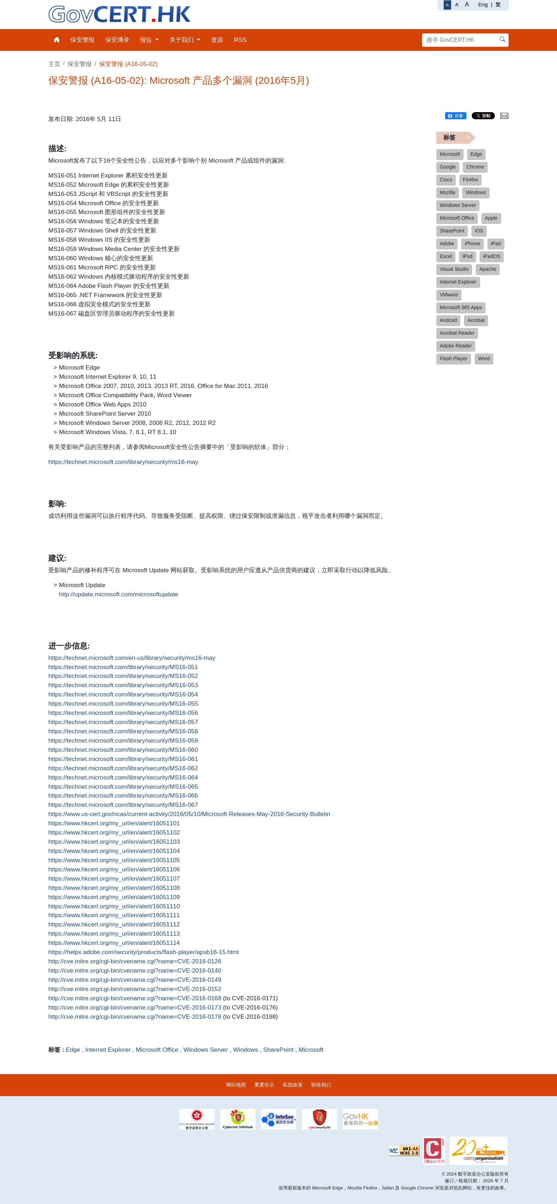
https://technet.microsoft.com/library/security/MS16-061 (123, 759)
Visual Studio (454, 269)
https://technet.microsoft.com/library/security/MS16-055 (123, 703)
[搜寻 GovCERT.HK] (465, 40)
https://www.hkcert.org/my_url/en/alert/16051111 (114, 915)
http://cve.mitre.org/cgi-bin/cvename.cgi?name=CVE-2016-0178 (134, 1017)
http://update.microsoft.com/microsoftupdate (118, 594)
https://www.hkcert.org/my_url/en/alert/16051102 (114, 832)
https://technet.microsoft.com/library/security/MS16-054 (123, 694)
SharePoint (278, 1049)
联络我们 (321, 1085)
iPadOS (491, 256)
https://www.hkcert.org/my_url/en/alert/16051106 (114, 869)
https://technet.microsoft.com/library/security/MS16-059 (123, 740)
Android (448, 320)
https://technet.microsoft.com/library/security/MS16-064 (123, 777)
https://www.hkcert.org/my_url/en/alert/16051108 (114, 888)
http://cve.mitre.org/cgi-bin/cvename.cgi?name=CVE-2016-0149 (134, 980)
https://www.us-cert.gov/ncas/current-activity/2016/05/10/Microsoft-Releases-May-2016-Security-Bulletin (189, 814)
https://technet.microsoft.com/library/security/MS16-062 (123, 768)
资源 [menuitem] (217, 39)
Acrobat (476, 320)
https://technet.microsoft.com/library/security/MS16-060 (123, 750)
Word (484, 358)
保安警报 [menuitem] (82, 39)
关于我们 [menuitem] (182, 39)
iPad (496, 243)
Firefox (470, 179)
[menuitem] (56, 40)
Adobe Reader (456, 346)
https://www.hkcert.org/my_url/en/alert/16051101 (114, 823)
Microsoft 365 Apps (461, 307)
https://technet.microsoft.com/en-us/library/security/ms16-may (131, 658)
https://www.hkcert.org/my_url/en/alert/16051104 (114, 851)
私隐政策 (293, 1085)
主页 (54, 63)
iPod (467, 256)
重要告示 (264, 1085)
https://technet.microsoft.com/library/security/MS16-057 (123, 722)
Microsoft (311, 1049)
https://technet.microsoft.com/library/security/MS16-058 (123, 731)
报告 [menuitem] (147, 39)
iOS (479, 231)
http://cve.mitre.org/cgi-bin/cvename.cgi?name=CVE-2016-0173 (134, 1007)
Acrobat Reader (457, 333)
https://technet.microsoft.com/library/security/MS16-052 (123, 676)
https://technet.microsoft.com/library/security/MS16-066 (123, 795)
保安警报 (79, 63)
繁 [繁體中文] (498, 4)
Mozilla (447, 192)
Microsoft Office (157, 1049)
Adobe (447, 243)
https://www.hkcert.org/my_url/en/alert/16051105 (114, 860)
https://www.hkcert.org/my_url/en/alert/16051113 (114, 933)
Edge (73, 1049)
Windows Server (205, 1049)
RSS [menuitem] (240, 39)
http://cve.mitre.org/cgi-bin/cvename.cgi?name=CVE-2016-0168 (134, 998)
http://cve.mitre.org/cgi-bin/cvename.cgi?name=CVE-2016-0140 (134, 970)
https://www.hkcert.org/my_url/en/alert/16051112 (114, 924)
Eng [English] (483, 4)
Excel (446, 256)
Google (448, 167)
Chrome (475, 167)
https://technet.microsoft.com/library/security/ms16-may (123, 462)
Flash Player (453, 358)
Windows (245, 1049)
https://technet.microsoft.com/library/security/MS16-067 (123, 805)
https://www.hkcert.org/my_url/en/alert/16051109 (114, 897)
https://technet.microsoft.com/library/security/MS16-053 (123, 685)
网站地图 (236, 1085)
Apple (491, 218)
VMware (449, 294)
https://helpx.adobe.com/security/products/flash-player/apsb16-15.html (143, 952)
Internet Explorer (108, 1049)
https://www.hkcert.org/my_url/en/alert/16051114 (114, 943)
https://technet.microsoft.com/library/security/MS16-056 (123, 713)
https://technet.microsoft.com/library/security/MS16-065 (123, 787)
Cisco (446, 179)
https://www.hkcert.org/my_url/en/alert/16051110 (114, 906)
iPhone (472, 243)
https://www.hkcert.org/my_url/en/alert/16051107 (114, 878)
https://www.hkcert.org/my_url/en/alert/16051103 (114, 842)
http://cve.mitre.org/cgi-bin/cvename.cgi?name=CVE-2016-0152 (134, 989)
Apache (487, 269)
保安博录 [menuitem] (117, 39)
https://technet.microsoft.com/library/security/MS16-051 (123, 667)
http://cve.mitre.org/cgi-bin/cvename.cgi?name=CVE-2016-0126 (134, 961)
